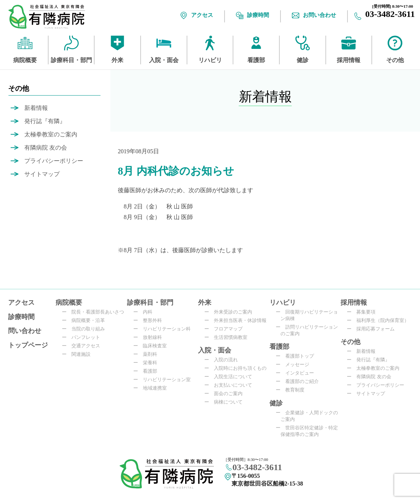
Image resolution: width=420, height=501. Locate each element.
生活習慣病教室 (228, 337)
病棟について (226, 402)
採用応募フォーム (373, 329)
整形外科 (150, 320)
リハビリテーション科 (164, 329)
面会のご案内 (226, 393)
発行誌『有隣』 (45, 121)
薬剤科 (147, 354)
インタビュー (297, 373)
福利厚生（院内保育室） (380, 320)
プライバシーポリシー (53, 161)
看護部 (147, 371)
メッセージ (294, 364)
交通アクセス (83, 345)
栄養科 (147, 362)
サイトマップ (42, 174)
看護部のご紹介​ (299, 381)
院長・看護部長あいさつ (95, 312)
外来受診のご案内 (230, 312)
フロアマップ (226, 329)
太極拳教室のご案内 (50, 134)
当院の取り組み (86, 329)
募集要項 (363, 312)
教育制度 (292, 390)
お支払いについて (230, 385)
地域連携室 (152, 388)
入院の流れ (223, 359)
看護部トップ (297, 356)
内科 (145, 312)
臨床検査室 (152, 345)
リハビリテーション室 (164, 379)
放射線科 (150, 337)
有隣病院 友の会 (45, 147)
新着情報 (36, 108)
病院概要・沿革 (86, 320)
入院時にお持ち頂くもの (238, 368)
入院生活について (230, 376)
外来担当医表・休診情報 (238, 320)
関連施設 (79, 354)
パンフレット (83, 337)
